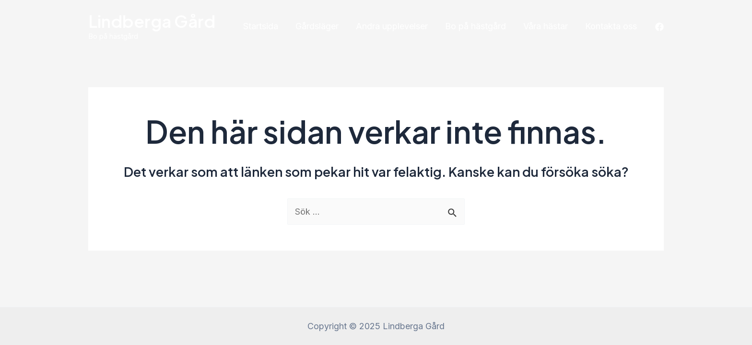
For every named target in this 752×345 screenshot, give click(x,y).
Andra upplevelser (392, 26)
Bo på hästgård (475, 26)
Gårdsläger (317, 26)
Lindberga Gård (151, 21)
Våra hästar (545, 26)
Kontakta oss (611, 26)
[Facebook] (659, 27)
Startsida (260, 26)
